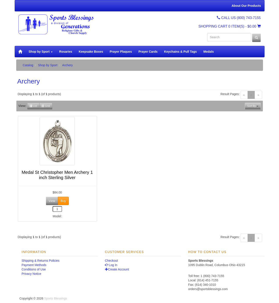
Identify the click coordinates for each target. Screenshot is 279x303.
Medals (208, 51)
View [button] (52, 201)
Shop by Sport (41, 51)
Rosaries (65, 51)
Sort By (252, 106)
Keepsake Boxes (91, 51)
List (33, 106)
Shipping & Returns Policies (41, 260)
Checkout (111, 260)
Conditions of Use (34, 269)
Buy (63, 201)
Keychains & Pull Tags (180, 51)
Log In (111, 265)
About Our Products (246, 5)
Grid (46, 106)
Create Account (117, 269)
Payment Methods (34, 265)
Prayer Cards (148, 51)
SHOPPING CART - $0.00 (230, 26)
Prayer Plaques (121, 51)
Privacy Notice (31, 273)
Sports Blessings (55, 298)
